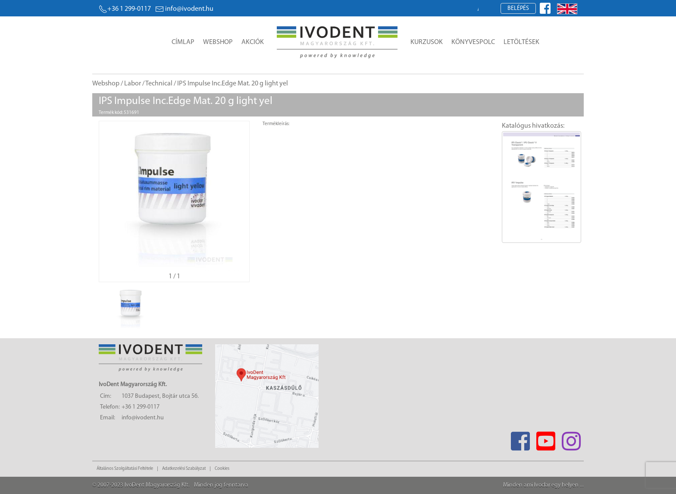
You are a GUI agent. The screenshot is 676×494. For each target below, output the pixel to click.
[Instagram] (571, 438)
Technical (158, 83)
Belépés (518, 8)
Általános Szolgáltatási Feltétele (125, 468)
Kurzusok (426, 42)
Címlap (183, 42)
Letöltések (521, 42)
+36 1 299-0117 (125, 9)
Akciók (252, 42)
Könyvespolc (473, 42)
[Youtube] (545, 438)
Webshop (218, 42)
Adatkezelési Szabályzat (184, 468)
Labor (132, 83)
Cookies (222, 468)
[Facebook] (520, 438)
